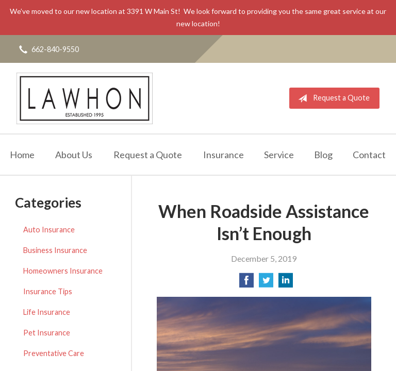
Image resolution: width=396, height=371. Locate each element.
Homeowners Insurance (63, 270)
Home (22, 154)
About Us (73, 154)
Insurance (223, 154)
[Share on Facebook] (246, 283)
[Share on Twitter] (266, 283)
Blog (323, 154)
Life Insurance (46, 312)
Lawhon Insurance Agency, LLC (84, 98)
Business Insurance (55, 250)
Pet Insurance (46, 332)
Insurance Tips (47, 291)
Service (279, 154)
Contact (369, 154)
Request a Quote (332, 98)
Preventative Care (53, 353)
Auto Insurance (49, 229)
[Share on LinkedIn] (285, 283)
